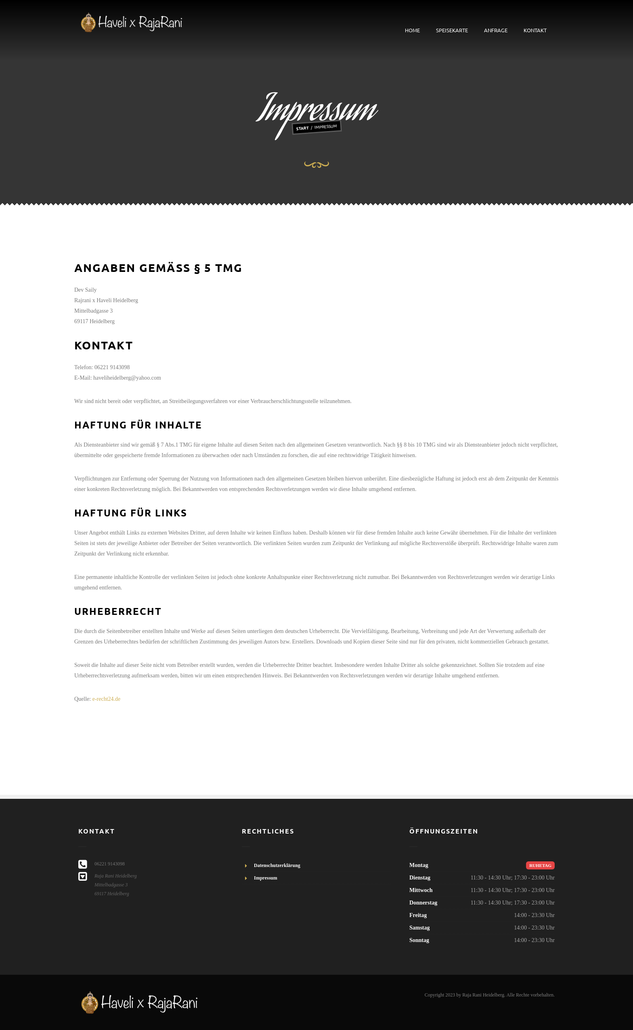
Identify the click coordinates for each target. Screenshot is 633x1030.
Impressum (265, 878)
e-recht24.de (106, 699)
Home (412, 30)
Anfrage (495, 30)
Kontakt (535, 30)
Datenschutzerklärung (277, 865)
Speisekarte (452, 30)
